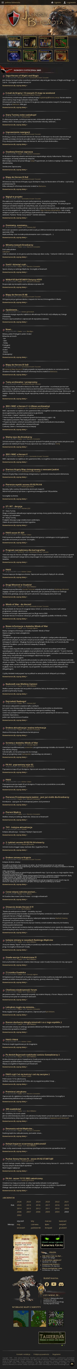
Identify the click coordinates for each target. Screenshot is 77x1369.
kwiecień (62, 1221)
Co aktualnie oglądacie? (51, 1260)
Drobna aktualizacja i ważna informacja (26, 727)
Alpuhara (19, 1253)
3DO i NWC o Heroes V (16, 454)
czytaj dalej (21, 85)
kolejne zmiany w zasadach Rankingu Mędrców (29, 940)
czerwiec (35, 1224)
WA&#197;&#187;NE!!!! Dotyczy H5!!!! (24, 279)
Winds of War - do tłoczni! (18, 604)
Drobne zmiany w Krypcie (18, 857)
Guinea (24, 829)
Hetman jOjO (26, 117)
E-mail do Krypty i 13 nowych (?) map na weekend (30, 93)
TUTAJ (58, 444)
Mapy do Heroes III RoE (17, 177)
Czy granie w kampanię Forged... (24, 1248)
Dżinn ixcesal (31, 992)
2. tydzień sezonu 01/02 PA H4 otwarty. (25, 842)
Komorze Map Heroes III (13, 369)
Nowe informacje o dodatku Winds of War (27, 626)
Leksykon (6, 252)
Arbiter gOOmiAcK (28, 312)
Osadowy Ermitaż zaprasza (19, 151)
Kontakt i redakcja (23, 1354)
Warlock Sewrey (61, 918)
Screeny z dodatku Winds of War (22, 742)
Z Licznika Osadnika (16, 972)
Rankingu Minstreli (62, 589)
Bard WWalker (31, 587)
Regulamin (57, 1354)
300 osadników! (13, 1109)
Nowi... (9, 329)
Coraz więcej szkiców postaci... (21, 891)
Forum (25, 1239)
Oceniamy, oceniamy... (17, 225)
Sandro (29, 894)
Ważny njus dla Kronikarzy (19, 437)
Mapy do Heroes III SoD (17, 364)
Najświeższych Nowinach (59, 1118)
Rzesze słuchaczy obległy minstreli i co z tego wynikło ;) (34, 1022)
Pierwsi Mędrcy (13, 812)
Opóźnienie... (12, 309)
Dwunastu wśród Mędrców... (20, 1128)
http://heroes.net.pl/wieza (50, 210)
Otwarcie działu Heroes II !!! (19, 907)
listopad (48, 1227)
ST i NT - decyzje (14, 506)
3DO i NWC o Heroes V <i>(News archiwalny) (28, 406)
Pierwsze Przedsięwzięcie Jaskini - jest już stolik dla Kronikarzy (37, 797)
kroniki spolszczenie (23, 1243)
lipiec (47, 1224)
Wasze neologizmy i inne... (52, 1268)
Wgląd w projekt (14, 196)
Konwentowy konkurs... (51, 1264)
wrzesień (21, 1227)
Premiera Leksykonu (16, 1091)
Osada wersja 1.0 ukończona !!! (21, 957)
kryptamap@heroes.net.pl (49, 97)
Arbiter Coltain (26, 535)
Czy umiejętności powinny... (22, 1258)
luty (32, 1221)
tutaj (32, 161)
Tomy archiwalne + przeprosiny (21, 382)
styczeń (20, 1221)
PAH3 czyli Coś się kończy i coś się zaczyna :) (28, 1074)
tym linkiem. (50, 1012)
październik (36, 1227)
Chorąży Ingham (32, 628)
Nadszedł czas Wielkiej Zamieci (21, 684)
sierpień (62, 1224)
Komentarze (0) (9, 85)
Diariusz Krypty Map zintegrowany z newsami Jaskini (32, 469)
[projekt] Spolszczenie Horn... (24, 1264)
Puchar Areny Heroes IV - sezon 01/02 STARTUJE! (29, 1158)
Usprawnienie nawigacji (18, 132)
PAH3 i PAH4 (12, 1039)
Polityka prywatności (41, 1354)
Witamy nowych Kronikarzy (19, 245)
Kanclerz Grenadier (33, 154)
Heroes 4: (47, 1298)
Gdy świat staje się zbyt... (52, 1256)
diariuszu (15, 104)
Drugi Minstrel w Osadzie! (19, 584)
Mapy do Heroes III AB (16, 294)
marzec (48, 1221)
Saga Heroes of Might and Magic (22, 75)
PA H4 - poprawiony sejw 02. (20, 764)
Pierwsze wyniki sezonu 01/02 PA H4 (24, 484)
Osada (20, 154)
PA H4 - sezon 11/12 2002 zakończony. (24, 1178)
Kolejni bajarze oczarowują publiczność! (26, 1143)
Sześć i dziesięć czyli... (16, 264)
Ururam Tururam (28, 589)
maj (18, 1224)
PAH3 (8, 569)
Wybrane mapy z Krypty (26, 1307)
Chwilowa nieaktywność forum (21, 989)
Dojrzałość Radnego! (16, 701)
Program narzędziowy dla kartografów (25, 550)
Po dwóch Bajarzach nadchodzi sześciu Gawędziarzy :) (33, 1054)
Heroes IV (21, 78)
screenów (28, 747)
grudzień (63, 1227)
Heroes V (21, 408)
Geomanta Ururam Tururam (39, 78)
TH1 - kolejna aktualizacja (19, 827)
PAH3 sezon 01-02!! (15, 532)
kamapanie (26, 754)
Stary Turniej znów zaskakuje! (21, 114)
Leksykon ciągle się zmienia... (20, 1007)
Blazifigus (30, 331)
